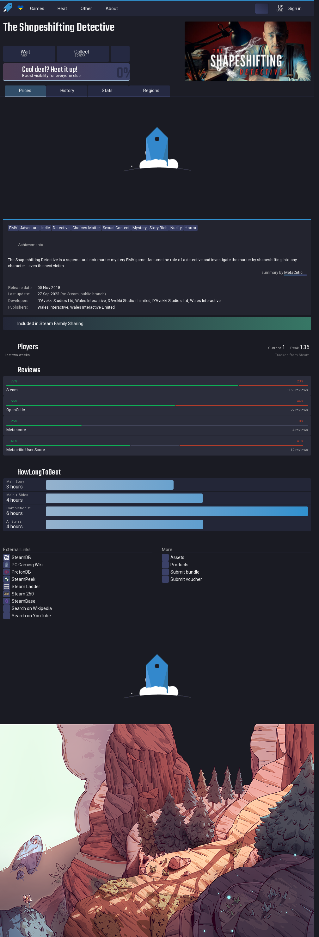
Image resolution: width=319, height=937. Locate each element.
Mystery (139, 227)
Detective (61, 227)
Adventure (29, 227)
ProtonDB (17, 572)
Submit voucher (182, 579)
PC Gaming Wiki (23, 564)
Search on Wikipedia (27, 608)
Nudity (176, 227)
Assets (173, 557)
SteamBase (19, 601)
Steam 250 (18, 593)
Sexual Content (116, 227)
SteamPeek (19, 579)
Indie (45, 227)
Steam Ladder (21, 586)
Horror (190, 227)
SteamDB (17, 557)
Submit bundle (180, 572)
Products (175, 564)
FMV (13, 227)
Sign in (299, 8)
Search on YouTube (27, 615)
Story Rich (159, 227)
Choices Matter (86, 227)
